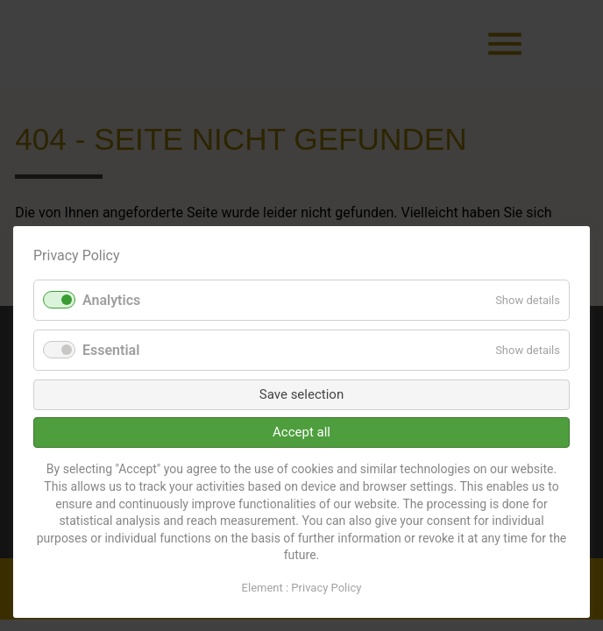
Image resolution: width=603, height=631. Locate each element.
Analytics (111, 300)
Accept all (301, 432)
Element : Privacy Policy (302, 587)
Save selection (301, 394)
